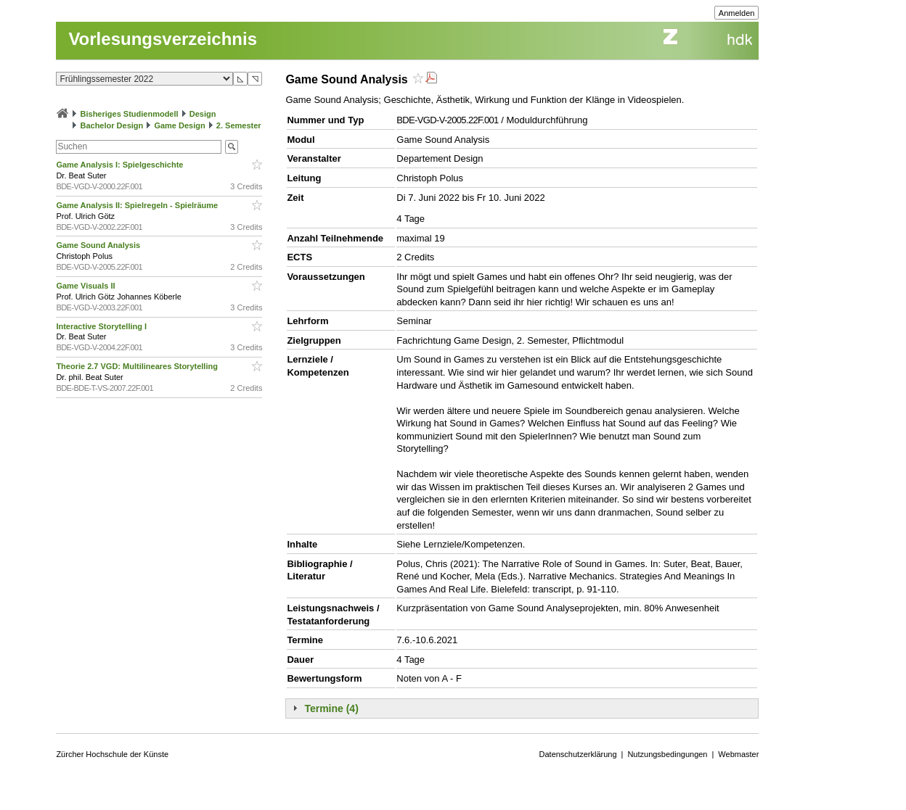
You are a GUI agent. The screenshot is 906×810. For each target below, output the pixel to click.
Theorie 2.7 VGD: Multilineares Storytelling (138, 366)
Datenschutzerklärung (578, 754)
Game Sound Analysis (99, 245)
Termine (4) (331, 708)
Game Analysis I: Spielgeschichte (120, 164)
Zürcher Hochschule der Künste (112, 754)
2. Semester (238, 125)
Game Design (179, 125)
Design (202, 113)
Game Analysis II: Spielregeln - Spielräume (138, 205)
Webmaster (738, 754)
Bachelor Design (111, 125)
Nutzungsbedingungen (667, 754)
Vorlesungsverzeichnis (162, 39)
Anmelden (737, 13)
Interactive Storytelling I (102, 326)
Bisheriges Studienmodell (130, 113)
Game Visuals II (86, 285)
